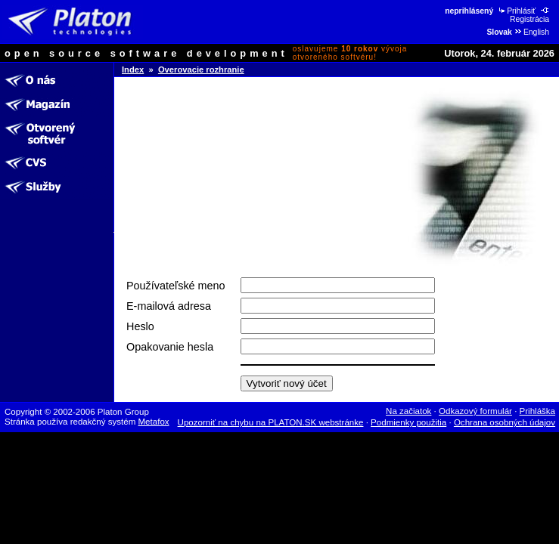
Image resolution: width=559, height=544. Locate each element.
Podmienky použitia (408, 422)
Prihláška (538, 411)
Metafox (153, 421)
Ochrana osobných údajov (504, 422)
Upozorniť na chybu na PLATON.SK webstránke (271, 422)
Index (133, 69)
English (531, 32)
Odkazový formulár (475, 411)
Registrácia (530, 15)
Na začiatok (408, 411)
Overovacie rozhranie (201, 69)
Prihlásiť (516, 11)
